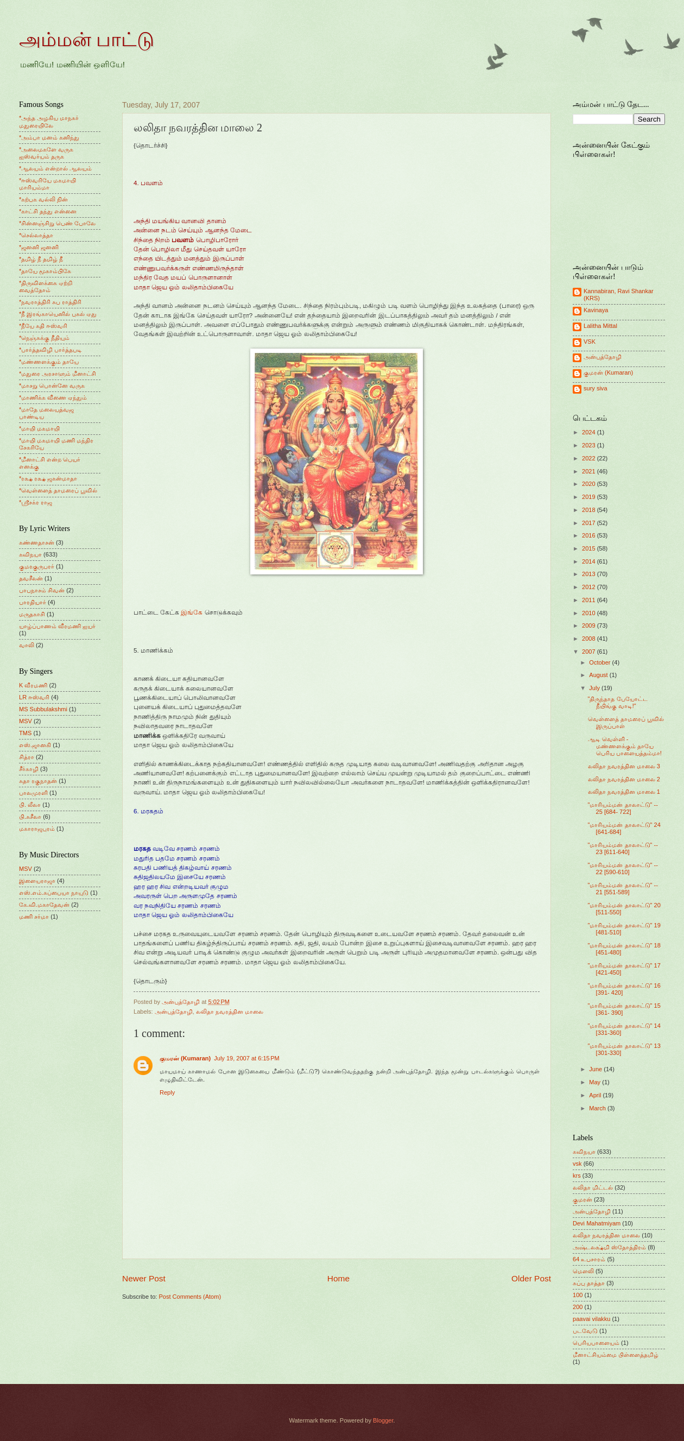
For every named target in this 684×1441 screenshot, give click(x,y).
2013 (589, 574)
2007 (589, 651)
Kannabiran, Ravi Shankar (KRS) (619, 294)
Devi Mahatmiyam (596, 1223)
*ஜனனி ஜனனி (39, 247)
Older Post (531, 1278)
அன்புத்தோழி (174, 1011)
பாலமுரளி (33, 792)
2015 (589, 548)
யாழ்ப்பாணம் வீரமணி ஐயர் (57, 626)
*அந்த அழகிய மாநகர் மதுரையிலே (49, 121)
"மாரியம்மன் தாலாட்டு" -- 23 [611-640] (623, 848)
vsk (577, 1163)
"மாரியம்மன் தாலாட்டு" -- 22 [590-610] (623, 868)
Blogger (383, 1420)
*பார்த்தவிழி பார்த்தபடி (50, 349)
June (596, 1069)
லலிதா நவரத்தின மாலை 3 (624, 766)
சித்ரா (26, 757)
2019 (589, 497)
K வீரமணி (33, 685)
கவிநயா (30, 554)
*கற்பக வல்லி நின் (43, 199)
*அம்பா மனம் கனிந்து (49, 137)
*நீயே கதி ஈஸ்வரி (43, 326)
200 (577, 1307)
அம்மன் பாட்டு (86, 39)
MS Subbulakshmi (43, 709)
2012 (589, 587)
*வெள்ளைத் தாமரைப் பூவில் (58, 490)
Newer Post (144, 1278)
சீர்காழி (29, 769)
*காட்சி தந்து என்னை (48, 211)
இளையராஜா (37, 880)
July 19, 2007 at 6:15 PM (247, 1058)
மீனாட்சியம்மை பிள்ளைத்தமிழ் (615, 1354)
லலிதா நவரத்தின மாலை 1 (624, 791)
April (596, 1095)
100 (577, 1295)
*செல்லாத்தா (36, 235)
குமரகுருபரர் (36, 566)
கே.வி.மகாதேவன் (44, 904)
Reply (167, 1092)
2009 (589, 625)
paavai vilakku (591, 1319)
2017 (589, 523)
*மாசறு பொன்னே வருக (52, 385)
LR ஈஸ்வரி (34, 697)
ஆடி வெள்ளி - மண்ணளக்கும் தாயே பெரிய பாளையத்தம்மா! (625, 746)
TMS (25, 733)
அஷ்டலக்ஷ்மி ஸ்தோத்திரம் (609, 1247)
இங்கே (191, 612)
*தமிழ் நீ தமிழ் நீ (41, 259)
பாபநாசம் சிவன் (42, 590)
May (595, 1082)
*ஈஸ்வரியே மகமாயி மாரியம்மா (47, 184)
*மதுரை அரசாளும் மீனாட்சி (57, 373)
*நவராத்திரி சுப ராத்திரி (50, 302)
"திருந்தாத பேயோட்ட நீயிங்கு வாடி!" (618, 702)
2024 (589, 432)
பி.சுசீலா (30, 816)
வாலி (26, 645)
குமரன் (582, 1199)
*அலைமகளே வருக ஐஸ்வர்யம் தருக (46, 153)
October (600, 662)
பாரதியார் (32, 602)
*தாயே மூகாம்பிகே (45, 271)
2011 (589, 600)
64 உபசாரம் (589, 1259)
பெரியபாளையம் (596, 1342)
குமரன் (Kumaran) (185, 1058)
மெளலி (583, 1271)
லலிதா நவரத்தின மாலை (229, 1011)
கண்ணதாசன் (36, 542)
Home (338, 1278)
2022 (589, 458)
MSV (25, 721)
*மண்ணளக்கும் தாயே (49, 361)
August (599, 675)
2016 (589, 535)
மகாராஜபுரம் (37, 828)
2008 (589, 638)
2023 (589, 445)
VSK (590, 341)
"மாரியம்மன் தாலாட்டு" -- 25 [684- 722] (623, 808)
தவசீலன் (31, 578)
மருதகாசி (32, 614)
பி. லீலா (30, 804)
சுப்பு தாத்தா (589, 1283)
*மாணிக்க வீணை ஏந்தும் (53, 397)
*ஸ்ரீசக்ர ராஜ (35, 502)
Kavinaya (596, 310)
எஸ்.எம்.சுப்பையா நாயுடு (53, 892)
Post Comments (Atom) (190, 1296)
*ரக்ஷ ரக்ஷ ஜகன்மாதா (48, 478)
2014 (589, 561)
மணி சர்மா (34, 916)
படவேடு (585, 1331)
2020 (589, 484)
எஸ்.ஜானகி (35, 745)
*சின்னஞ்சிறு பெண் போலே (57, 223)
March (598, 1108)
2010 (589, 613)
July (595, 688)
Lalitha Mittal (600, 326)
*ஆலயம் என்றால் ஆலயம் (55, 168)
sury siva (595, 388)
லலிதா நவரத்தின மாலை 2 (624, 779)
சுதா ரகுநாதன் (38, 781)
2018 (589, 510)
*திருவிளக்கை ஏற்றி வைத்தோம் (45, 286)
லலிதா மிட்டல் (593, 1187)
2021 (589, 471)
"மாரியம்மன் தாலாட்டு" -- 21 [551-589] (623, 888)
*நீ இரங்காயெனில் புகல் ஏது (58, 314)
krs (577, 1175)
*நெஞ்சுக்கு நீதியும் (44, 337)
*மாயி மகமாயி (39, 428)
